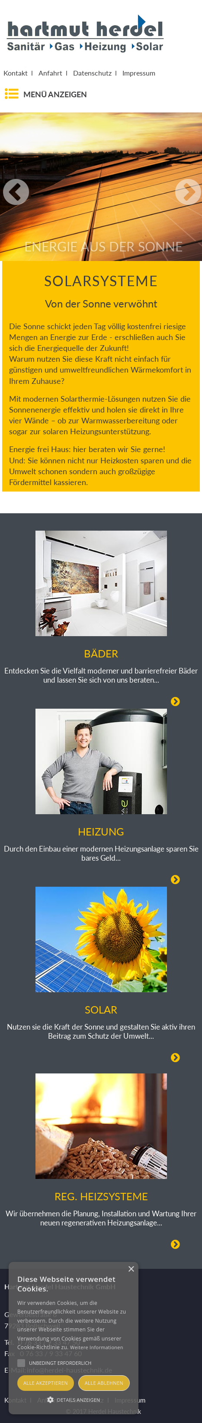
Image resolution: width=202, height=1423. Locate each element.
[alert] (73, 1338)
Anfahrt (50, 73)
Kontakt (15, 73)
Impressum (138, 73)
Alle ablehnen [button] (104, 1383)
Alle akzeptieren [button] (45, 1383)
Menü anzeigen (55, 94)
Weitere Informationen (96, 1347)
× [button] (131, 1269)
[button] (73, 1399)
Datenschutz (92, 73)
